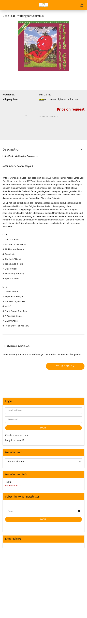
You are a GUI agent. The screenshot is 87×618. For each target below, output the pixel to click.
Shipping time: (10, 99)
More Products (13, 485)
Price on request (70, 109)
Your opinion (65, 366)
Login (43, 428)
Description (11, 149)
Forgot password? (14, 440)
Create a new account (17, 435)
